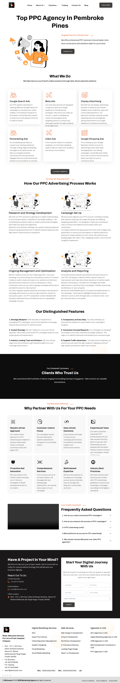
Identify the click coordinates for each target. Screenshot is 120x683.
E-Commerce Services (70, 641)
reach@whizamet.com (18, 585)
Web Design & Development (72, 629)
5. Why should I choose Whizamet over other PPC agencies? (81, 536)
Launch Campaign (60, 167)
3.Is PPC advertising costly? (73, 523)
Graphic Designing (39, 641)
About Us (40, 5)
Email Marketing (38, 645)
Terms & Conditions (88, 676)
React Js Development (70, 649)
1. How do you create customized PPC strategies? (82, 511)
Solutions (53, 5)
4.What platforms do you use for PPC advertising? (82, 529)
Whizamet (8, 676)
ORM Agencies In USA (99, 637)
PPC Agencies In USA (98, 648)
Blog (86, 5)
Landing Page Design (69, 645)
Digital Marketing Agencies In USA (103, 633)
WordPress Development (71, 637)
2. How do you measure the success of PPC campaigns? (84, 517)
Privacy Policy (113, 676)
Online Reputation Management (44, 637)
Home (29, 5)
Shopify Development (69, 633)
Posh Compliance (101, 676)
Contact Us (76, 5)
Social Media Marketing (41, 649)
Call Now (106, 5)
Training (65, 5)
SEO (34, 629)
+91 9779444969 (11, 663)
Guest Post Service (39, 633)
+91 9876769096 (17, 578)
